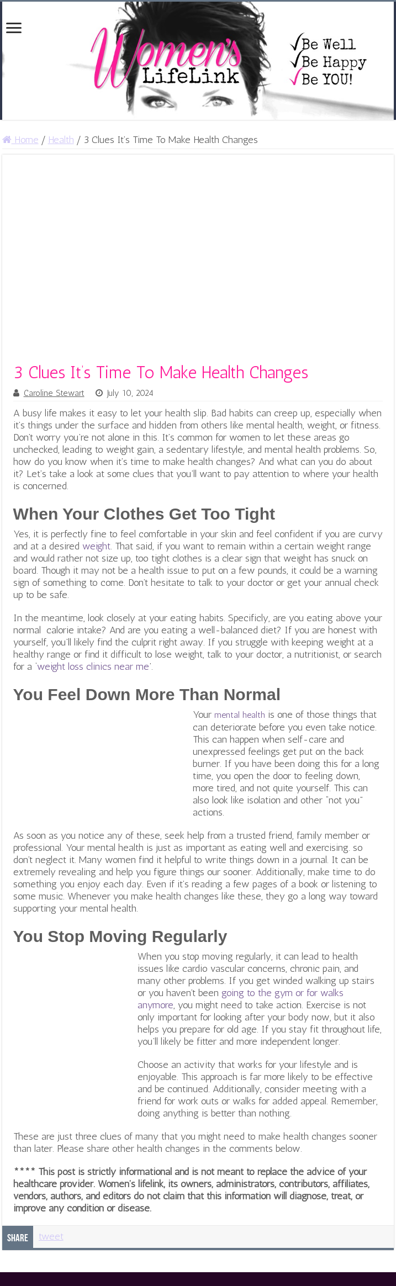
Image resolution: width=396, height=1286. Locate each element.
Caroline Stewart (54, 393)
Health (61, 140)
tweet (51, 1236)
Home (20, 140)
